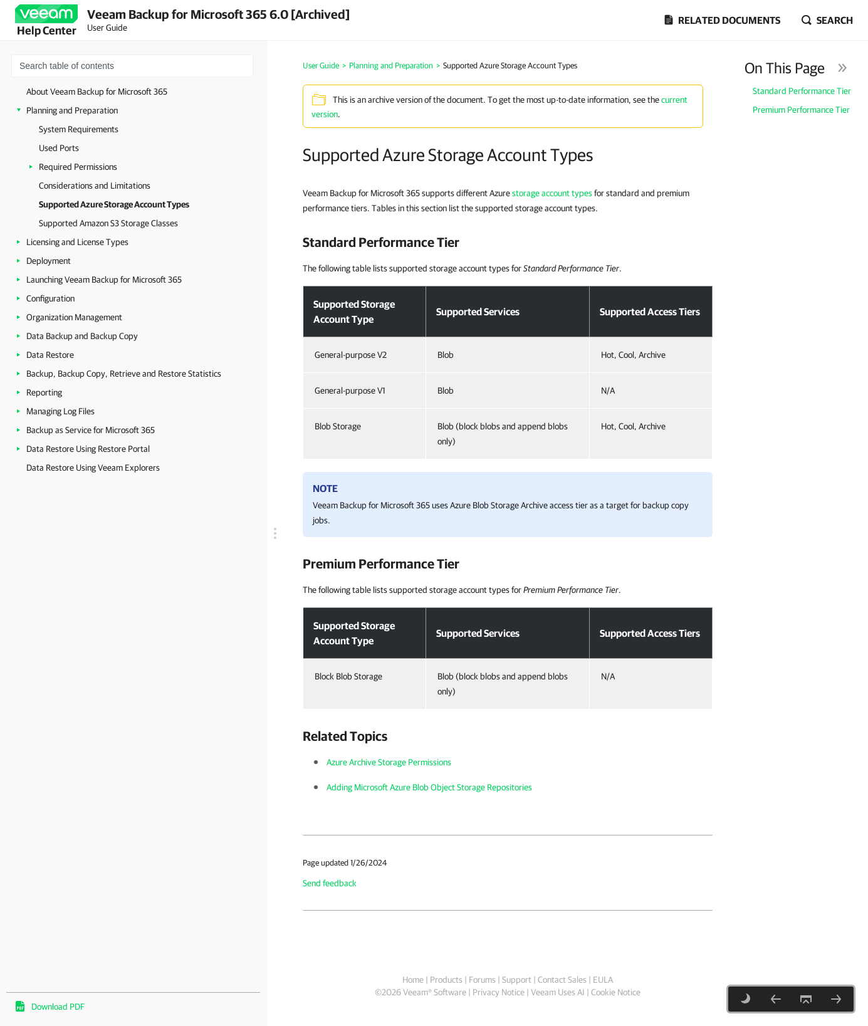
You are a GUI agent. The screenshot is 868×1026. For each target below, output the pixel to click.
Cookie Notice (616, 992)
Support (516, 980)
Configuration (50, 298)
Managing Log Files (60, 411)
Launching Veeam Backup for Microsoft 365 (104, 280)
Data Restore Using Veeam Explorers (93, 468)
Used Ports (59, 148)
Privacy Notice (499, 992)
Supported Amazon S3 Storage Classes (108, 223)
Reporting (44, 392)
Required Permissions (78, 167)
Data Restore (50, 355)
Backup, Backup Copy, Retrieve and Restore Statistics (123, 374)
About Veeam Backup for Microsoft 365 (96, 91)
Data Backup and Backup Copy (82, 336)
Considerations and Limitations (94, 186)
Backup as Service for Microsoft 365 (90, 430)
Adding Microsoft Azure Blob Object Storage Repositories (429, 787)
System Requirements (78, 129)
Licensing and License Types (77, 242)
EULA (603, 980)
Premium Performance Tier (801, 110)
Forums (482, 980)
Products (446, 980)
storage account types (552, 193)
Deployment (48, 261)
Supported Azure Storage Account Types (114, 204)
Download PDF (58, 1007)
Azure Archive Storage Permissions (389, 762)
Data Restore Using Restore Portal (88, 449)
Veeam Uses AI (558, 992)
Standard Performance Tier (802, 91)
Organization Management (74, 317)
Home (413, 980)
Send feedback (330, 883)
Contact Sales (562, 980)
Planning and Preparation (72, 110)
